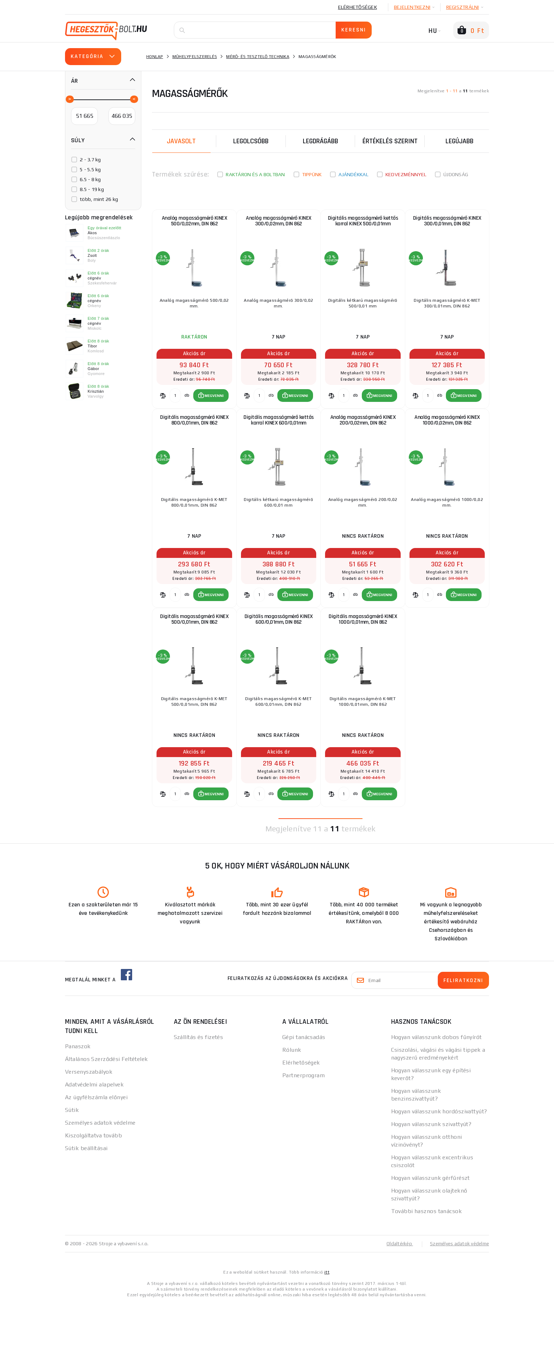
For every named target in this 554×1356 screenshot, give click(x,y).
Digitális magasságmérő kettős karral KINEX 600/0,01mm (278, 442)
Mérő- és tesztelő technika (257, 56)
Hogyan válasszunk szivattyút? (431, 1177)
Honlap (154, 56)
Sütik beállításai (86, 1201)
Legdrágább (320, 141)
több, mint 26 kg (99, 199)
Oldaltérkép (395, 1296)
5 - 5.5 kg (90, 169)
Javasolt (181, 141)
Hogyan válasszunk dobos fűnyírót (436, 1090)
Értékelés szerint (390, 141)
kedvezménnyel (405, 174)
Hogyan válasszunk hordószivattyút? (439, 1164)
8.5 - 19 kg (92, 189)
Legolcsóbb (251, 141)
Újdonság (455, 174)
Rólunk (291, 1103)
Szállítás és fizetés (198, 1090)
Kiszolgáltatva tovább (93, 1188)
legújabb (459, 141)
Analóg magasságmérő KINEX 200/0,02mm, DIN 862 (363, 442)
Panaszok (78, 1099)
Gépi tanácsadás (303, 1090)
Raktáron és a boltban (255, 174)
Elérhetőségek (357, 7)
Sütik (72, 1163)
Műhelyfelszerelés (194, 56)
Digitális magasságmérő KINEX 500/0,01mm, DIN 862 (194, 659)
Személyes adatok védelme (100, 1175)
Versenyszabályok (88, 1124)
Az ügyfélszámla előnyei (96, 1150)
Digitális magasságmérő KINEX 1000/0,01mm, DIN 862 (363, 659)
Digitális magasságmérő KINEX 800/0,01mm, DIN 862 (194, 442)
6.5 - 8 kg (90, 179)
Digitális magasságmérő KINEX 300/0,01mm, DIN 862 (447, 225)
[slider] (69, 98)
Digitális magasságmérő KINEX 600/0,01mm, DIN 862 (278, 659)
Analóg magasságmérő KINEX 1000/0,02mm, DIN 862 (447, 442)
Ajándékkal (353, 174)
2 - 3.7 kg (90, 159)
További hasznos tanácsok (426, 1264)
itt (326, 1324)
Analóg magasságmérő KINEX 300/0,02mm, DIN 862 (278, 225)
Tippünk (312, 174)
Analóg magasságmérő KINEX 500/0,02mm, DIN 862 (194, 225)
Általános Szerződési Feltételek (106, 1112)
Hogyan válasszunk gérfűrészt (430, 1231)
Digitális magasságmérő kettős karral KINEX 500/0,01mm (363, 225)
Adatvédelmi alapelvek (94, 1137)
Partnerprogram (303, 1128)
